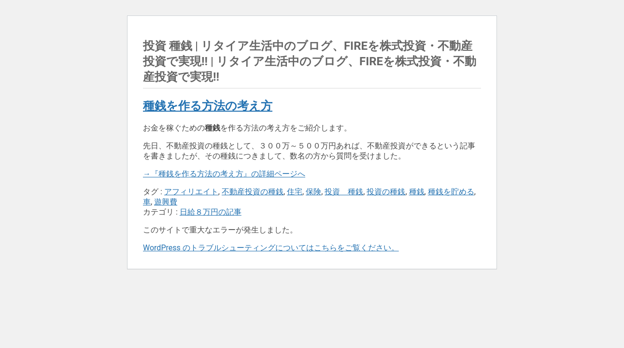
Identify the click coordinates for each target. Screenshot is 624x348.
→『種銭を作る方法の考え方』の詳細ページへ (224, 173)
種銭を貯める (451, 191)
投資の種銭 (386, 191)
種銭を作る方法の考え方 (207, 106)
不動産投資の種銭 (253, 191)
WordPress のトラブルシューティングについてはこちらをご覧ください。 (271, 247)
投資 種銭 (344, 191)
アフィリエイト (191, 191)
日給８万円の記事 (210, 212)
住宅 (294, 191)
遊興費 (165, 201)
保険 (313, 191)
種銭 (417, 191)
